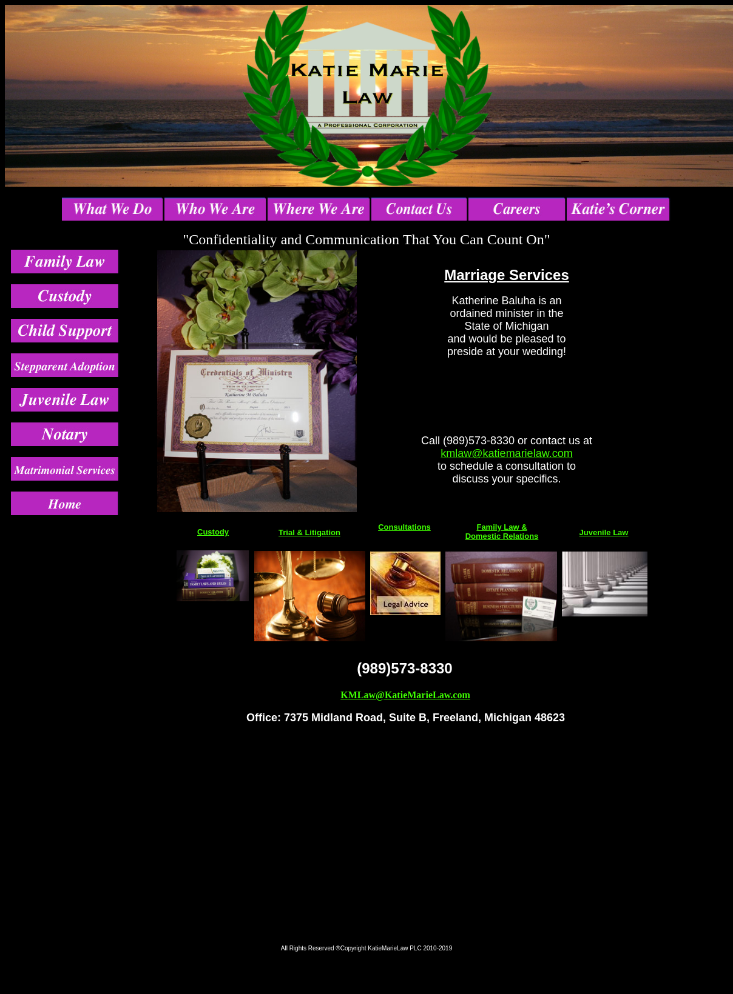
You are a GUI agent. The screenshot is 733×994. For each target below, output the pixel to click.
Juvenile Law (604, 532)
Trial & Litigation (309, 532)
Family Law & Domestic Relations (502, 531)
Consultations (404, 527)
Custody (213, 531)
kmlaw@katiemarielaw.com (506, 453)
